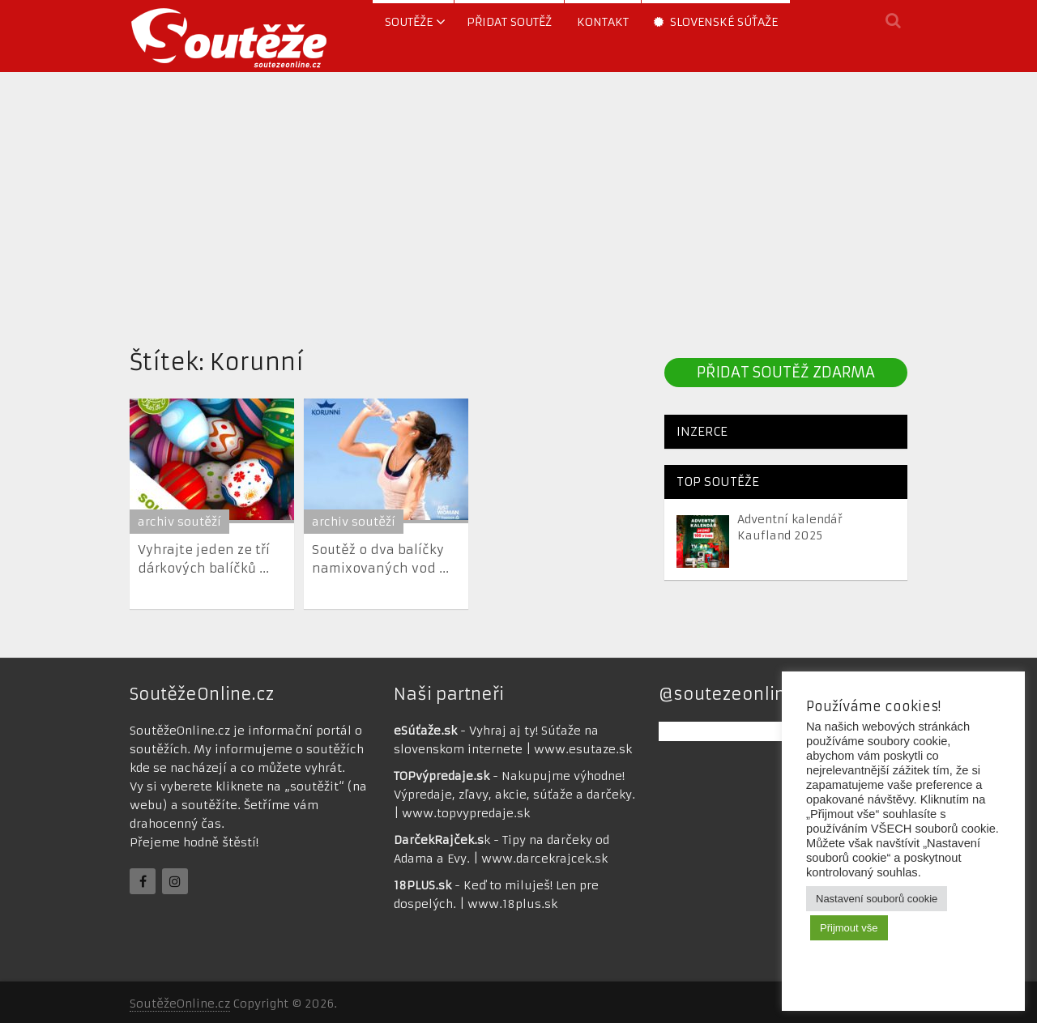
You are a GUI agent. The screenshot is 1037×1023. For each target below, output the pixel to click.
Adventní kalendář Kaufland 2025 (790, 527)
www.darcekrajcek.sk (544, 858)
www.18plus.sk (512, 904)
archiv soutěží (179, 521)
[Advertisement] (518, 205)
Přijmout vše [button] (849, 928)
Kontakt (603, 22)
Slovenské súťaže (716, 22)
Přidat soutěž (509, 22)
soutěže (409, 22)
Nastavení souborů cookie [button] (876, 899)
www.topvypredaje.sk (466, 813)
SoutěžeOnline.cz (180, 1003)
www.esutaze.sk (583, 749)
